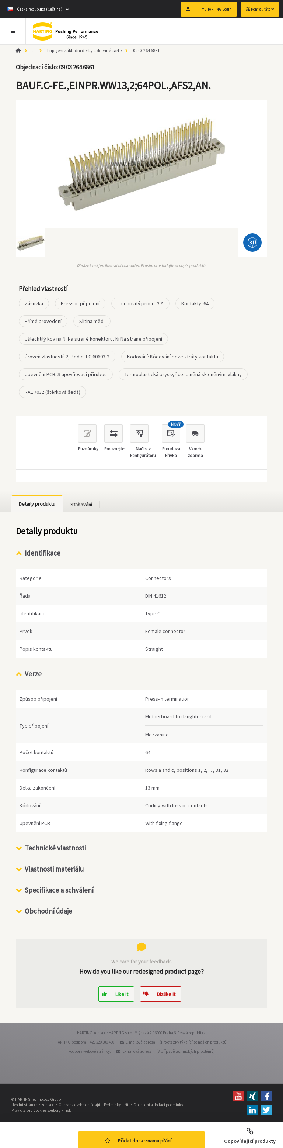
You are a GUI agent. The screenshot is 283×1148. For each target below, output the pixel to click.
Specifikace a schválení (59, 890)
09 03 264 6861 (146, 50)
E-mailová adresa (140, 1042)
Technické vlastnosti (55, 847)
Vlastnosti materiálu (54, 869)
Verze (33, 673)
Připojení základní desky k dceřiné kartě (84, 50)
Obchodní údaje (48, 911)
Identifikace (42, 553)
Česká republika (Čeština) (34, 9)
